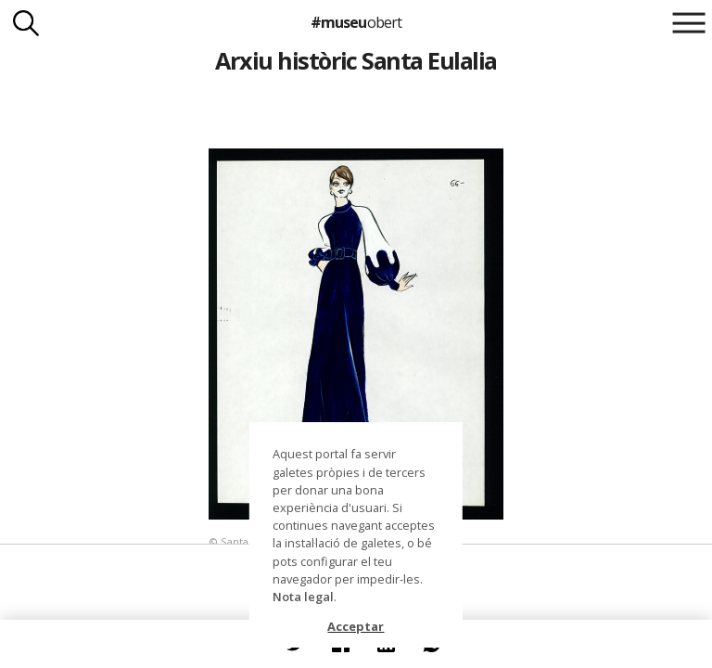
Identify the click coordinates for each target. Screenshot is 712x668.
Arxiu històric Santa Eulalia (356, 60)
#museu (355, 22)
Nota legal (303, 596)
